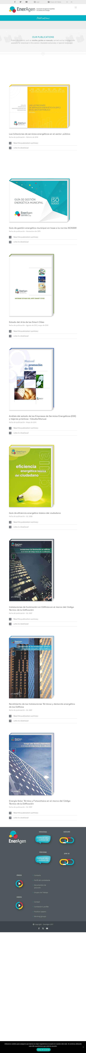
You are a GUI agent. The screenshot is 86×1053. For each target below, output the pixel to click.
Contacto (37, 875)
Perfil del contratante (42, 880)
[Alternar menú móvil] (76, 7)
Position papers (40, 912)
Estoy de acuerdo (43, 1050)
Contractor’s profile (41, 907)
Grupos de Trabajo (41, 892)
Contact (37, 902)
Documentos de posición (40, 886)
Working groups (40, 916)
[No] (83, 1047)
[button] (43, 143)
